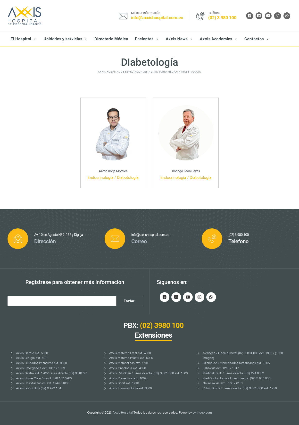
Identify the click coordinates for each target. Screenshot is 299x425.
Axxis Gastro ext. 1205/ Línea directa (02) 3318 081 (52, 373)
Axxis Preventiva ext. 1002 (127, 378)
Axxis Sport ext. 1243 (124, 383)
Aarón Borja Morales (113, 171)
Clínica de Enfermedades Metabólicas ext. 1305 (236, 363)
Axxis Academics (219, 39)
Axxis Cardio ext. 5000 (32, 353)
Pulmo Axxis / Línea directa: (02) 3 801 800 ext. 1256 (240, 388)
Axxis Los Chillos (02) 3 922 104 (38, 388)
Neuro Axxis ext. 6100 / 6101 (223, 383)
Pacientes (147, 39)
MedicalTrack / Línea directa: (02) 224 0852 (233, 373)
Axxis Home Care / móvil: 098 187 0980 (44, 378)
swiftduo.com (202, 412)
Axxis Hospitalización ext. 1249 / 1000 (42, 383)
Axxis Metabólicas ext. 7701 (128, 363)
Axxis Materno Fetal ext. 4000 (130, 353)
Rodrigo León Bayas (186, 171)
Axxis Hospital (123, 412)
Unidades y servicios (65, 39)
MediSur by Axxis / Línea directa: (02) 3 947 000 (236, 378)
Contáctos (256, 39)
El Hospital (23, 39)
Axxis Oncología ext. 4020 (127, 368)
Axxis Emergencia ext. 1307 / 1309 (40, 368)
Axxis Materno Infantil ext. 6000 (131, 358)
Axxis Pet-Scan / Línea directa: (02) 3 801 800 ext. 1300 (148, 373)
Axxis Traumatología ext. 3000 (130, 388)
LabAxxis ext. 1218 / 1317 (221, 368)
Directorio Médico (111, 39)
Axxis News (179, 39)
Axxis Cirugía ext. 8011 (32, 358)
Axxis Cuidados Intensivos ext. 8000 (41, 363)
